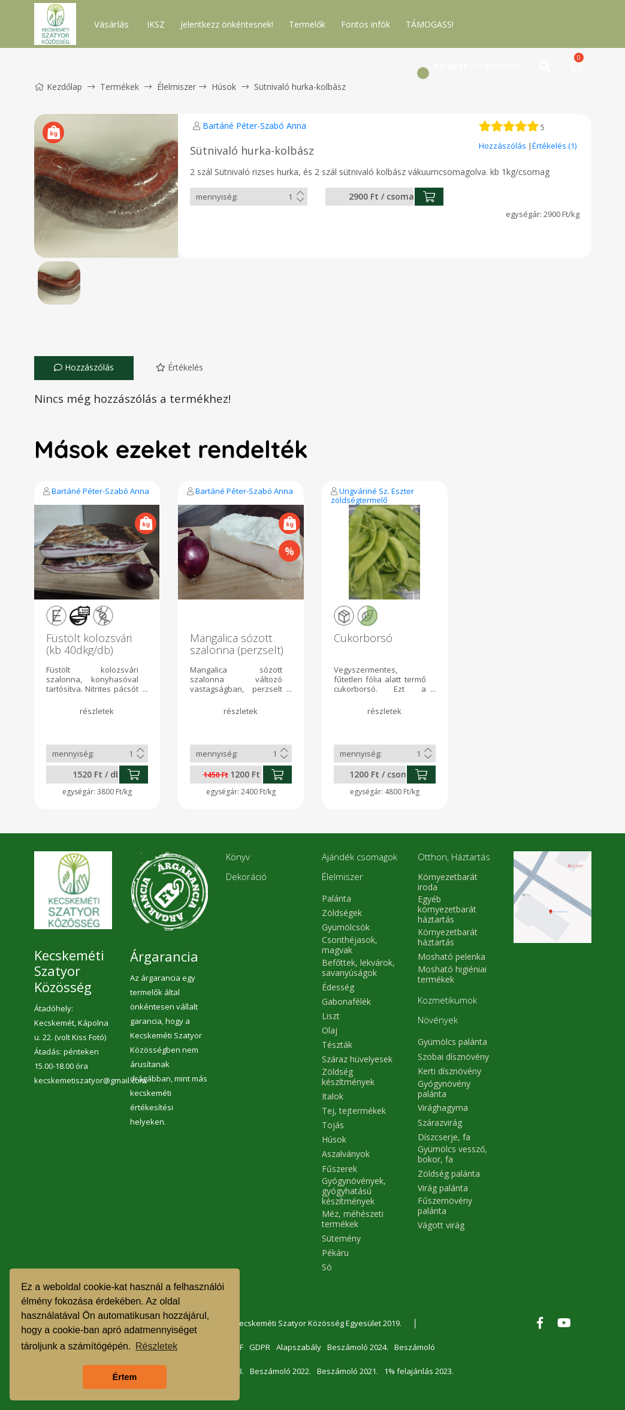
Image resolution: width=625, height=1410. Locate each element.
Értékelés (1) (554, 145)
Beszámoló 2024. (357, 1347)
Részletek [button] (156, 1346)
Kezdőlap (58, 86)
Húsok (224, 86)
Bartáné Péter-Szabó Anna (254, 125)
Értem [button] (125, 1377)
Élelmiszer (176, 86)
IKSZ (156, 24)
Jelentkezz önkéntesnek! (226, 24)
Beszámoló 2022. (280, 1371)
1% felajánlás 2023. (419, 1371)
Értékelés (179, 367)
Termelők (307, 24)
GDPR (259, 1347)
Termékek (119, 86)
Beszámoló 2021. (347, 1371)
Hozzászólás (503, 145)
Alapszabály (298, 1347)
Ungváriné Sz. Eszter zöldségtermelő (372, 495)
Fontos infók (365, 24)
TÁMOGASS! (430, 24)
